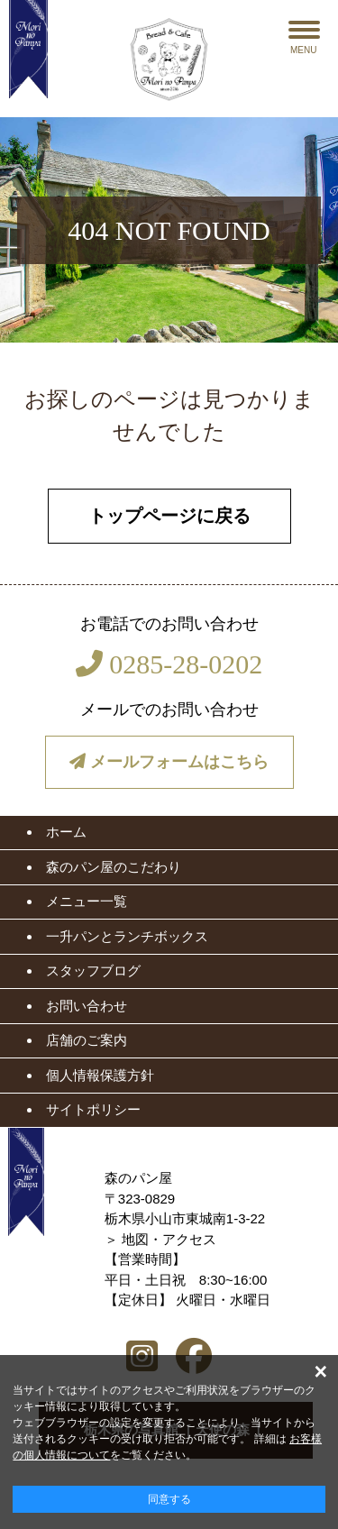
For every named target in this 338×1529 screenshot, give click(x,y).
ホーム (66, 831)
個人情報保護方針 (100, 1075)
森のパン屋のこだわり (113, 866)
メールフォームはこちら (169, 762)
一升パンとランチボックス (127, 936)
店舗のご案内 (86, 1040)
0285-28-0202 (169, 664)
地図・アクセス (169, 1239)
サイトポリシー (93, 1109)
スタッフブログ (93, 970)
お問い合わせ (86, 1005)
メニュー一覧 (86, 901)
